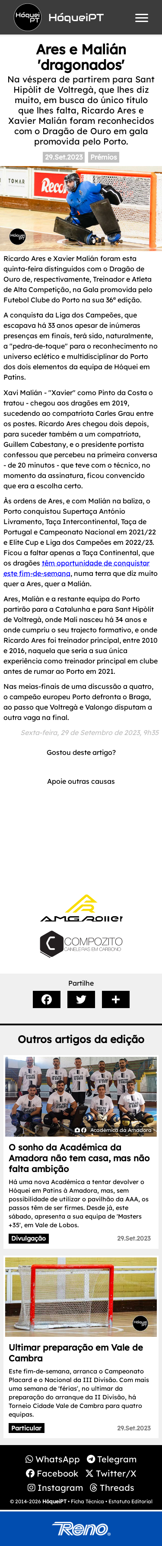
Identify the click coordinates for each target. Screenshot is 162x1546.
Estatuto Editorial (130, 1501)
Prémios (103, 157)
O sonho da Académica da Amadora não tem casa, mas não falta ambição (79, 1158)
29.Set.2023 (64, 157)
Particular (26, 1428)
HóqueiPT (54, 1501)
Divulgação (28, 1238)
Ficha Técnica (87, 1501)
